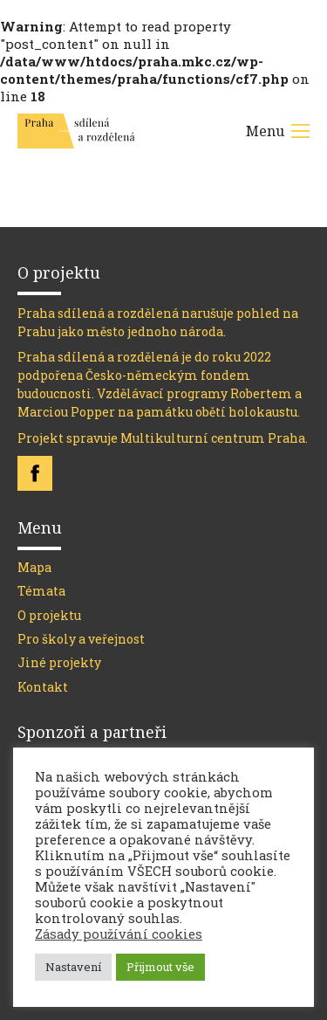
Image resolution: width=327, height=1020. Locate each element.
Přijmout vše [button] (160, 967)
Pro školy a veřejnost (81, 639)
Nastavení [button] (73, 967)
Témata (41, 590)
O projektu (49, 615)
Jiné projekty (59, 662)
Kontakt (42, 687)
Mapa (34, 567)
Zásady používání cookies (118, 934)
